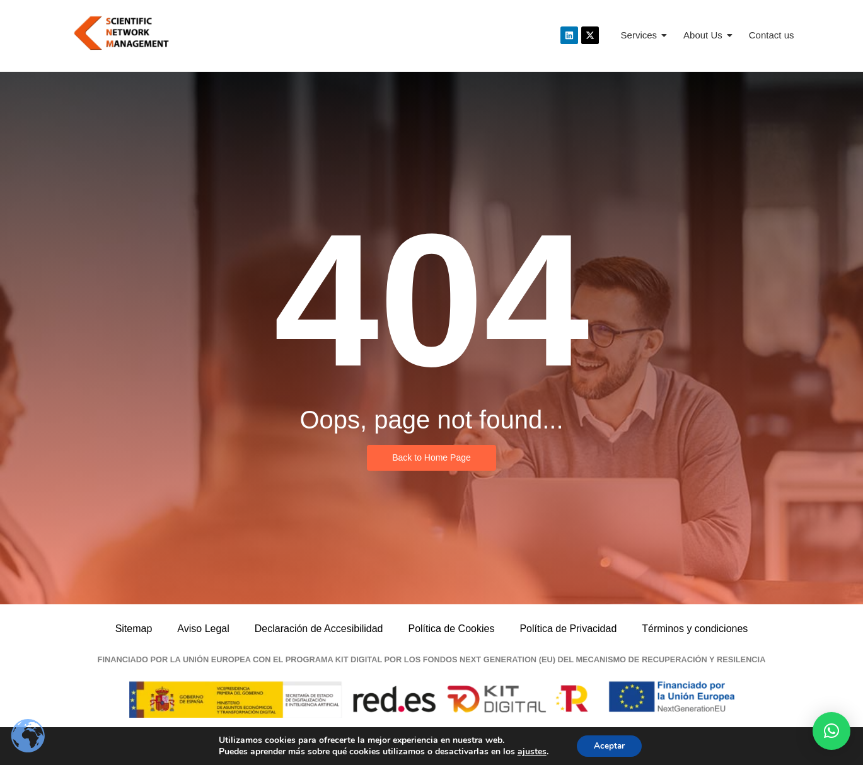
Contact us (771, 35)
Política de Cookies (451, 628)
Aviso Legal (203, 628)
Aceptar (609, 745)
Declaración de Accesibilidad (319, 628)
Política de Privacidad (568, 628)
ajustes (529, 751)
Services (644, 35)
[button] (831, 731)
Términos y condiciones (695, 628)
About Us (707, 35)
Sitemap (134, 628)
